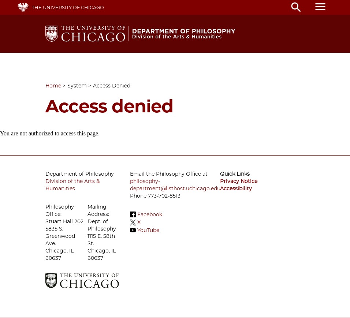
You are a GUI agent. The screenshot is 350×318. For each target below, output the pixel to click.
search (296, 7)
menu (320, 6)
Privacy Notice (238, 181)
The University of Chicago (68, 7)
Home (53, 85)
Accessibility (236, 188)
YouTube (148, 230)
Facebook (149, 214)
